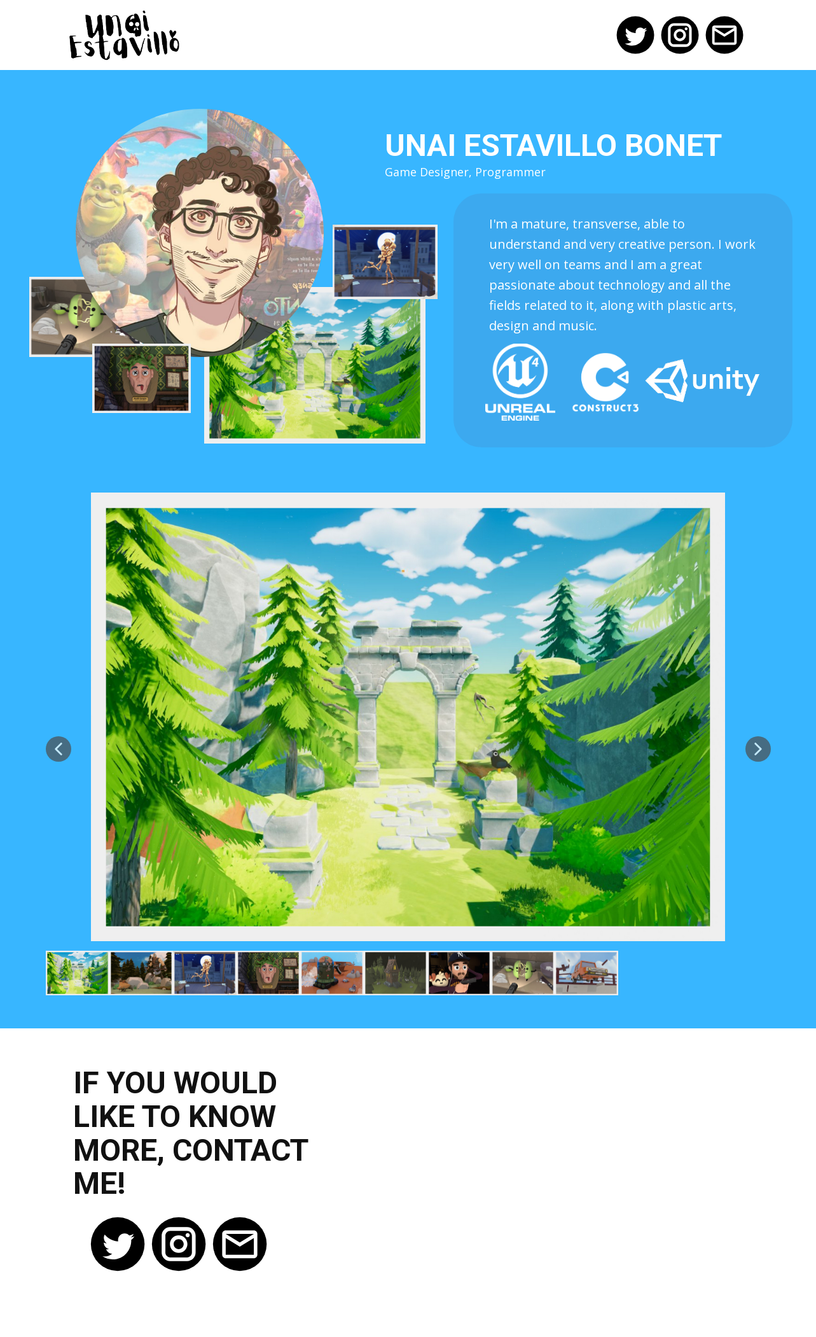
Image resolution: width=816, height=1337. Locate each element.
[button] (58, 749)
